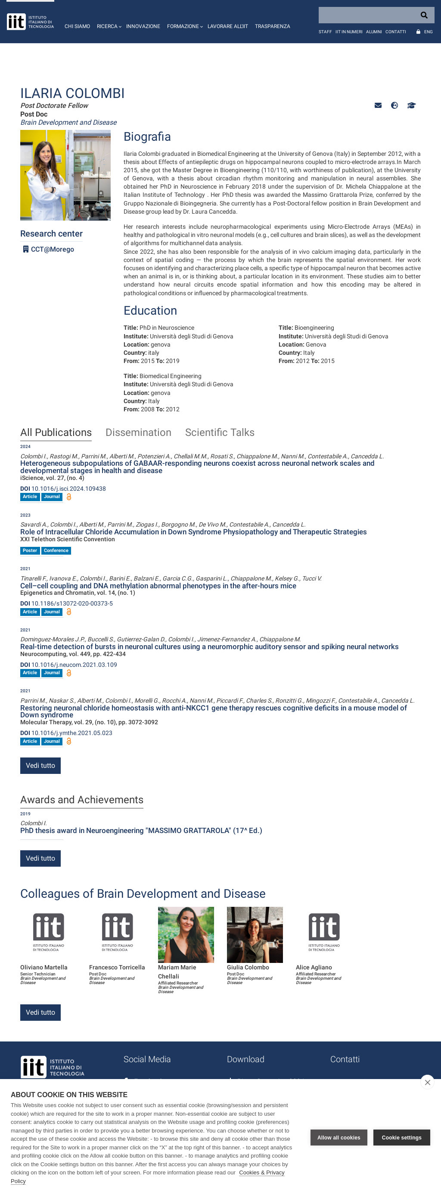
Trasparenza (272, 26)
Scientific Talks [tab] (220, 433)
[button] (108, 21)
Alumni (374, 31)
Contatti (395, 31)
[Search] (377, 15)
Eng (428, 31)
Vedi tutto (40, 765)
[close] (427, 1082)
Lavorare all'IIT (228, 26)
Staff (325, 31)
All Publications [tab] (56, 433)
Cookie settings (402, 1138)
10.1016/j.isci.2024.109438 (63, 488)
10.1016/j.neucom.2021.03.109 (68, 664)
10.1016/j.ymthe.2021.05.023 (66, 732)
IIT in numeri (349, 31)
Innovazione (143, 26)
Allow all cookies (338, 1138)
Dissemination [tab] (138, 433)
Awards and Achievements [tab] (81, 800)
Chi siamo (77, 26)
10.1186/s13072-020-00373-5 (66, 603)
